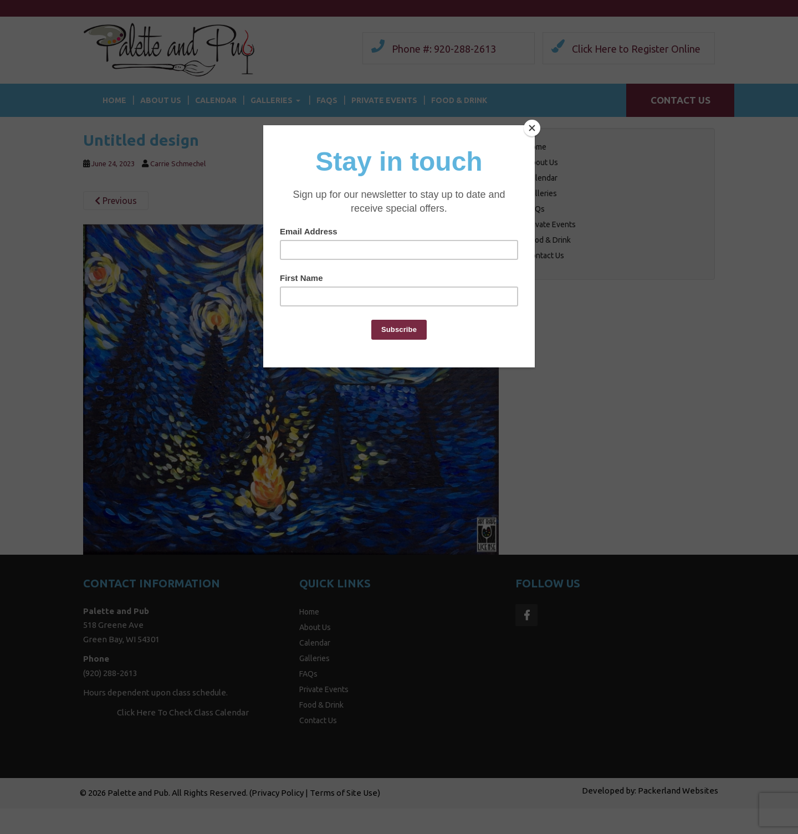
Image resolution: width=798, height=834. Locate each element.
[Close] (532, 128)
